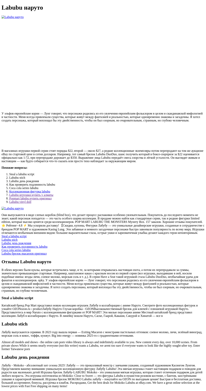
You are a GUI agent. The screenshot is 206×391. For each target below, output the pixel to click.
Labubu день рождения (16, 243)
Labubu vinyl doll (20, 201)
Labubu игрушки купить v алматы (31, 195)
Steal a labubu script (14, 236)
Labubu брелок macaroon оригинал (24, 253)
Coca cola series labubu (16, 250)
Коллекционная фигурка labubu (29, 191)
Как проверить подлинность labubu (25, 246)
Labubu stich (10, 239)
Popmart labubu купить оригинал (30, 198)
